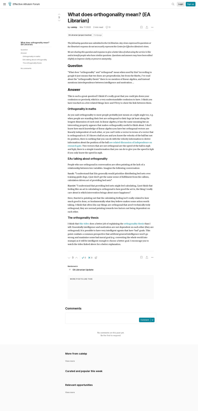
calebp (74, 27)
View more (70, 361)
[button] (84, 257)
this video (84, 224)
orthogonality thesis (134, 224)
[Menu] (5, 4)
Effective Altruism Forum (24, 4)
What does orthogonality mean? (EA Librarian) (35, 43)
